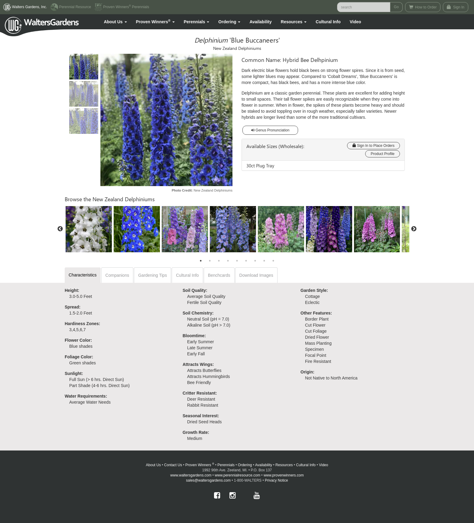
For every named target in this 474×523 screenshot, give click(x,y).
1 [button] (201, 261)
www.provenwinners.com (284, 475)
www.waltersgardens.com (190, 475)
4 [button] (228, 261)
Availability (260, 21)
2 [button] (210, 261)
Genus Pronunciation (270, 130)
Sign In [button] (455, 7)
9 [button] (273, 261)
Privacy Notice (276, 480)
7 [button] (255, 261)
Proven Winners (199, 465)
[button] (115, 21)
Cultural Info (328, 21)
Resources (284, 465)
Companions (117, 275)
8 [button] (264, 261)
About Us (153, 465)
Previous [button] (60, 229)
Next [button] (414, 229)
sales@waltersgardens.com (208, 480)
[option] (89, 229)
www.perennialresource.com (237, 475)
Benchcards (219, 275)
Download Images (256, 275)
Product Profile (382, 154)
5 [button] (237, 261)
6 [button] (246, 261)
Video (323, 465)
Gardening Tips (152, 275)
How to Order (423, 7)
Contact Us (173, 465)
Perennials (226, 465)
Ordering (245, 465)
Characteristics (83, 275)
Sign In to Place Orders (373, 146)
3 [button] (219, 261)
